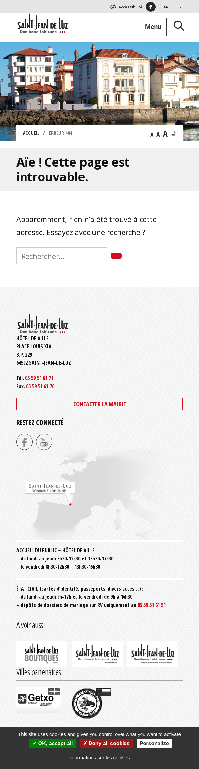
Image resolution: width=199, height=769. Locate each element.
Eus (177, 7)
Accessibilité (130, 7)
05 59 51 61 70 (40, 386)
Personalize (154, 743)
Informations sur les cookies (99, 757)
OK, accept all (52, 743)
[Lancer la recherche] (176, 25)
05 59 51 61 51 (152, 605)
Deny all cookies (106, 743)
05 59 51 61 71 (39, 378)
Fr (166, 7)
